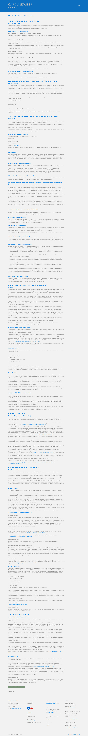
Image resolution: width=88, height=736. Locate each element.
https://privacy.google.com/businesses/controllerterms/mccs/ (20, 512)
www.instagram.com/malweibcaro (71, 727)
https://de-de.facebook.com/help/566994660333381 (43, 461)
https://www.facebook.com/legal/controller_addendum (43, 452)
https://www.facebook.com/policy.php (15, 463)
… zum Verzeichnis (50, 712)
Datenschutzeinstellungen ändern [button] (17, 686)
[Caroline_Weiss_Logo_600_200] (26, 6)
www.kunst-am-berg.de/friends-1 (71, 718)
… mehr (47, 719)
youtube (47, 724)
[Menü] (79, 5)
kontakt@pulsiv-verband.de (70, 707)
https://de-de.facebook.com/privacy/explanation (44, 434)
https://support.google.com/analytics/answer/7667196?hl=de (26, 563)
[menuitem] (79, 5)
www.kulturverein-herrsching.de (52, 703)
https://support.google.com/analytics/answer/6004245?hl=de (20, 536)
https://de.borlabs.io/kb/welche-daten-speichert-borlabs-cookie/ (27, 341)
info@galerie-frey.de (31, 720)
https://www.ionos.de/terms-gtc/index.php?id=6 (17, 604)
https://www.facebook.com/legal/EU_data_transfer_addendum (20, 461)
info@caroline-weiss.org (16, 145)
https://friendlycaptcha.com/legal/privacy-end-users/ (44, 666)
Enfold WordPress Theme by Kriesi (28, 734)
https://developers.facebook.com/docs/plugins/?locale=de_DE (34, 424)
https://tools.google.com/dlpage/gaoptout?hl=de (36, 532)
